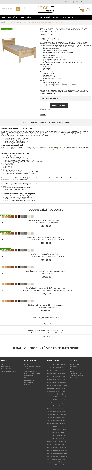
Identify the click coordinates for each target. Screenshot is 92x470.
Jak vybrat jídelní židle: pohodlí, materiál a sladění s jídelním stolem (57, 397)
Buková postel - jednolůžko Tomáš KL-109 (46, 250)
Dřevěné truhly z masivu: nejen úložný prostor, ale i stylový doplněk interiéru (57, 385)
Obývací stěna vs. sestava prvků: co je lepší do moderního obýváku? (57, 423)
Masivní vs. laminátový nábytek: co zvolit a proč (57, 373)
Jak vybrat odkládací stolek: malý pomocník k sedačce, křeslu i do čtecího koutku (57, 432)
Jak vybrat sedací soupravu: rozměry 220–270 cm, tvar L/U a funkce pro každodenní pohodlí (57, 415)
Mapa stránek (28, 382)
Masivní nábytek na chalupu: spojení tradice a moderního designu (57, 391)
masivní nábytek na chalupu (80, 149)
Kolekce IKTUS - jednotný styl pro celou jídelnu (57, 394)
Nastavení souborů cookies (78, 378)
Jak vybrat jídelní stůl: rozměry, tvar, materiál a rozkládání (57, 400)
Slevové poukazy (75, 373)
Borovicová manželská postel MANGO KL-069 (46, 216)
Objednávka (75, 1)
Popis (24, 123)
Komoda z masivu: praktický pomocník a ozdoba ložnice (57, 388)
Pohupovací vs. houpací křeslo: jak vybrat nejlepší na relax (57, 409)
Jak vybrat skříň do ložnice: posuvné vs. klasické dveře (57, 376)
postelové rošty (58, 149)
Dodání (26, 364)
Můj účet (67, 1)
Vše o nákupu (28, 378)
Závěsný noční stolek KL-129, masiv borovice (46, 301)
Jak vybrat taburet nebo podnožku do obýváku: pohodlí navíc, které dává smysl (57, 438)
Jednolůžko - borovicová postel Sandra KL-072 (46, 233)
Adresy (72, 371)
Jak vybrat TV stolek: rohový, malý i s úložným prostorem (57, 421)
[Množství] (42, 104)
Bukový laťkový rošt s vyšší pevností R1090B (45, 330)
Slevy (3, 364)
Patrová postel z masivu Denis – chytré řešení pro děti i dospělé (57, 379)
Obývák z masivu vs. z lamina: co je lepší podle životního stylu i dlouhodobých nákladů (57, 441)
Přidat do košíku (58, 105)
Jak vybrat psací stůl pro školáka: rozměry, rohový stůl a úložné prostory (57, 406)
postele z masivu (47, 149)
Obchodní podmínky (30, 371)
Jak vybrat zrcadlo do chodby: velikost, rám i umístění (57, 453)
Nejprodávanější (6, 369)
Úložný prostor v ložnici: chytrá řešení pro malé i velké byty (57, 382)
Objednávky (74, 367)
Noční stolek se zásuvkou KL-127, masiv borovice (46, 284)
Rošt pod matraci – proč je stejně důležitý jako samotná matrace (57, 370)
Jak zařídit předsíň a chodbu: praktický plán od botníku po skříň (57, 459)
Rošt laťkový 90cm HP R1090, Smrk (45, 318)
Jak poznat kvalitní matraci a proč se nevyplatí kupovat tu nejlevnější (57, 367)
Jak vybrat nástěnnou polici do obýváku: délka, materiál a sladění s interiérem (57, 435)
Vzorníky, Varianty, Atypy (59, 123)
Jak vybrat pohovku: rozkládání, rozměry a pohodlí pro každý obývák (57, 412)
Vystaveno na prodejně (8, 371)
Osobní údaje (74, 364)
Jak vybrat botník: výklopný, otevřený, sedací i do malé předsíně (57, 447)
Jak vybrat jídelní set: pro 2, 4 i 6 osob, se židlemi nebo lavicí (57, 465)
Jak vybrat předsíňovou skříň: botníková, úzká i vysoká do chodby (57, 456)
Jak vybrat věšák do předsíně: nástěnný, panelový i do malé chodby (57, 450)
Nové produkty (5, 367)
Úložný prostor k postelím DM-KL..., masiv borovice (46, 267)
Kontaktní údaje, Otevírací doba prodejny (32, 375)
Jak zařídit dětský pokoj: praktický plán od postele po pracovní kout (57, 403)
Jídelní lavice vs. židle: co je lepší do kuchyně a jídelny (57, 462)
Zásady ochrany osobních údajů (32, 368)
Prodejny (27, 384)
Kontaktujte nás (29, 380)
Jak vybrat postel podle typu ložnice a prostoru (57, 364)
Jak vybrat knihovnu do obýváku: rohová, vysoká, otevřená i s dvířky (57, 426)
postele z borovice (34, 149)
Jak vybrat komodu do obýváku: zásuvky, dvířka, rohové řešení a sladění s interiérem (57, 429)
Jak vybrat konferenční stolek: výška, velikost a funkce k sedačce (57, 418)
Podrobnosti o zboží (38, 123)
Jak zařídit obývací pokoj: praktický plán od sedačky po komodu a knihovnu (57, 444)
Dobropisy (73, 369)
